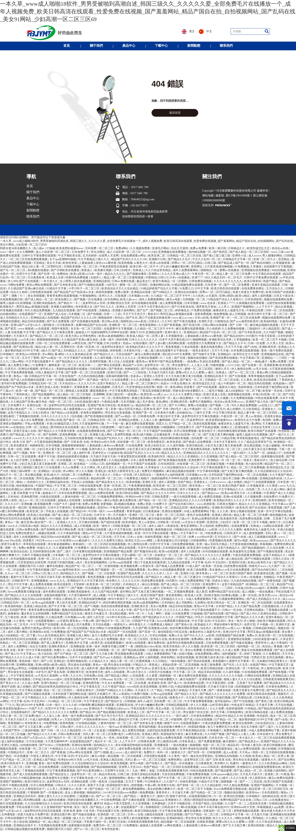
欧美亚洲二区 (157, 255)
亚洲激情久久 (174, 799)
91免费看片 (39, 365)
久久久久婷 (279, 427)
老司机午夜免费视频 (14, 383)
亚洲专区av (99, 452)
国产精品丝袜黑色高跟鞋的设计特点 (56, 686)
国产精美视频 (278, 672)
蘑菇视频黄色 (99, 390)
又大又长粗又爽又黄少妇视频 (184, 376)
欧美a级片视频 (142, 434)
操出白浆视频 (284, 306)
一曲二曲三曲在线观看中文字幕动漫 (165, 350)
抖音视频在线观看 (12, 310)
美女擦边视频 (34, 474)
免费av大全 (176, 635)
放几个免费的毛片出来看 (108, 635)
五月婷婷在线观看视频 (79, 438)
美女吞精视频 (36, 295)
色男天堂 (249, 624)
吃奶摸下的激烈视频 (61, 562)
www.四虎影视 (206, 503)
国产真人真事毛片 (53, 642)
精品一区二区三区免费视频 (248, 467)
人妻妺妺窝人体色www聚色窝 (98, 262)
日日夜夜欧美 (36, 277)
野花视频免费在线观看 (129, 653)
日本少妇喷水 (122, 270)
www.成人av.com (182, 317)
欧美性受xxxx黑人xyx (155, 394)
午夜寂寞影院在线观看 (114, 266)
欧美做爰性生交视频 (243, 551)
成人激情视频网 (253, 533)
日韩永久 (155, 321)
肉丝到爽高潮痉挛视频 (232, 430)
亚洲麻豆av (67, 788)
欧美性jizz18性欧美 (28, 354)
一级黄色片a (161, 474)
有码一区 (134, 613)
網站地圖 (208, 215)
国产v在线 (251, 346)
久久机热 (199, 295)
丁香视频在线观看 (28, 416)
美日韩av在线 (110, 321)
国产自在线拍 (258, 507)
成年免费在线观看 (54, 591)
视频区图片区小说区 (32, 566)
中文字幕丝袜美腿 (171, 810)
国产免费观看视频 (135, 518)
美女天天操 (54, 262)
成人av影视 (230, 752)
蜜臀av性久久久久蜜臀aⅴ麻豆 (195, 372)
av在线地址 (18, 427)
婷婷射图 (116, 350)
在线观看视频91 (45, 620)
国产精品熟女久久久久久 (72, 361)
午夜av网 (89, 620)
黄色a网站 (176, 387)
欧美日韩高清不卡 (13, 763)
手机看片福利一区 (96, 821)
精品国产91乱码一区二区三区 (218, 332)
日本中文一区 (103, 514)
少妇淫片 (226, 522)
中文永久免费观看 (113, 682)
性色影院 (284, 430)
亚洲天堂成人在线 (47, 387)
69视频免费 (198, 588)
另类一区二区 (95, 818)
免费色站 (63, 273)
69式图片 (251, 335)
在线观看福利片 (21, 712)
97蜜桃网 (33, 792)
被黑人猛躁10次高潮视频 (16, 303)
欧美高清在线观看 (266, 379)
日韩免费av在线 (94, 675)
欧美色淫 (242, 507)
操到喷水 (49, 325)
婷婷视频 (137, 785)
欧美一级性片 (102, 525)
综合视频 (77, 416)
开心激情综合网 (167, 741)
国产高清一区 (148, 631)
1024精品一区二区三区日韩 (64, 701)
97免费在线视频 (201, 310)
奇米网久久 (113, 580)
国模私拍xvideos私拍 (134, 321)
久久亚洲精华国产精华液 (57, 807)
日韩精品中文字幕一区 (237, 259)
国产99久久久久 (104, 306)
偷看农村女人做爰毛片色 (229, 310)
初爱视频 (106, 503)
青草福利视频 (148, 726)
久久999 (167, 321)
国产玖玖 (132, 317)
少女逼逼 (99, 730)
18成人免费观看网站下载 (200, 511)
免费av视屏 (122, 292)
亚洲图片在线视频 (113, 588)
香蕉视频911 (220, 661)
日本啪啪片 (7, 354)
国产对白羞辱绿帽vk (55, 657)
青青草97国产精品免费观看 (166, 361)
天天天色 (120, 536)
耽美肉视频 (125, 262)
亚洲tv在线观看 (233, 496)
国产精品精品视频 (134, 650)
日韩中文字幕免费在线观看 (39, 255)
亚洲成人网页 (151, 734)
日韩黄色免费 (147, 416)
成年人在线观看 (191, 551)
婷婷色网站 (168, 657)
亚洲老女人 (269, 409)
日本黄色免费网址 (277, 686)
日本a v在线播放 (180, 277)
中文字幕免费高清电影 (123, 390)
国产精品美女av (249, 741)
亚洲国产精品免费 (129, 573)
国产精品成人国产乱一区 (234, 262)
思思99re (103, 507)
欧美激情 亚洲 (157, 682)
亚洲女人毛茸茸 (126, 306)
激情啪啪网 (228, 766)
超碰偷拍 (14, 613)
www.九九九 (287, 485)
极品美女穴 (144, 281)
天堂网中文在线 (114, 770)
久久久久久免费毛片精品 (186, 394)
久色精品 (116, 657)
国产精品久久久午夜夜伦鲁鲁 (55, 332)
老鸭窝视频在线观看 (247, 810)
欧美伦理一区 (162, 398)
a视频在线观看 (46, 533)
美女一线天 (235, 620)
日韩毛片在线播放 (160, 672)
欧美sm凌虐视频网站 (112, 335)
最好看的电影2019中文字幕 (22, 350)
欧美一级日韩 (19, 507)
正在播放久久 (38, 460)
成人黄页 (201, 591)
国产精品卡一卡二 (70, 303)
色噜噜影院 (152, 807)
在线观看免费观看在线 (91, 430)
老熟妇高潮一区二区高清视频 (181, 664)
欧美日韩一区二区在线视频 (17, 478)
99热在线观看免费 (267, 398)
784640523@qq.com (143, 218)
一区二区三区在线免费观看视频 (28, 259)
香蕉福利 (79, 544)
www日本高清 (139, 598)
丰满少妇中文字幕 (169, 416)
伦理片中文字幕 (26, 273)
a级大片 (46, 350)
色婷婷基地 (245, 387)
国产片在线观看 (29, 281)
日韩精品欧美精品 (265, 628)
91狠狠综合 (222, 321)
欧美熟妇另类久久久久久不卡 (145, 346)
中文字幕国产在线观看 (78, 357)
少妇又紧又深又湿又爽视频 (144, 449)
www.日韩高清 (80, 478)
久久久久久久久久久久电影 (226, 675)
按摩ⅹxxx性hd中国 (200, 536)
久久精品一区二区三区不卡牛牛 (171, 295)
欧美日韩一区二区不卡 (144, 266)
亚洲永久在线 (159, 639)
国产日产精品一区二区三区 (124, 430)
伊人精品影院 (272, 328)
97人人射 (101, 777)
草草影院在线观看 (35, 544)
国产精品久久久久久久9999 (158, 493)
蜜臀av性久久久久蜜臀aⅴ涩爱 (235, 821)
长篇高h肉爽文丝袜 (131, 467)
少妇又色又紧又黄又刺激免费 (224, 445)
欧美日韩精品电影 (212, 668)
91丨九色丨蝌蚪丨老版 (156, 613)
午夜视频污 (214, 730)
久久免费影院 (272, 653)
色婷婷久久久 (36, 482)
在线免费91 (270, 496)
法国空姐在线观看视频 (281, 303)
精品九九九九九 (115, 273)
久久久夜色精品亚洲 (79, 354)
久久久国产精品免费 (105, 591)
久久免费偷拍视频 (233, 328)
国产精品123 (134, 588)
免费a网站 (198, 639)
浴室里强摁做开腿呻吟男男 (81, 679)
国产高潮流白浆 (23, 346)
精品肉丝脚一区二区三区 (152, 405)
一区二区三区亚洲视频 (25, 642)
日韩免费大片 (186, 427)
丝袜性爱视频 (154, 536)
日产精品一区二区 (180, 423)
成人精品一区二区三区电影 (74, 394)
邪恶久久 (161, 423)
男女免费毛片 (181, 365)
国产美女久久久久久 (283, 540)
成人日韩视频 (238, 314)
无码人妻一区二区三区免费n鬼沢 (21, 715)
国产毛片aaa (101, 657)
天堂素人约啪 (69, 489)
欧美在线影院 (63, 584)
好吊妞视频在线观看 (145, 303)
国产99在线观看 (87, 310)
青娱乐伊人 (261, 460)
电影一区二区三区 (61, 401)
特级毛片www (258, 566)
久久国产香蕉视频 (170, 325)
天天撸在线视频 (89, 522)
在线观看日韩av (93, 500)
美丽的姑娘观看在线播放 (72, 368)
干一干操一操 (115, 423)
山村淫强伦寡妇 (219, 704)
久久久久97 (12, 503)
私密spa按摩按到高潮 (205, 518)
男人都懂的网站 (272, 255)
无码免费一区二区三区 (205, 438)
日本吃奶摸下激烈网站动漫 (271, 387)
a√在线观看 (42, 328)
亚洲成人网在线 (222, 514)
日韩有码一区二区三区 (175, 588)
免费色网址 (222, 525)
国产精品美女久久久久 (110, 482)
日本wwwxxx (218, 482)
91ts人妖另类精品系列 (52, 635)
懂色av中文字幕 (92, 533)
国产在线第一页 (252, 365)
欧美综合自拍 (19, 551)
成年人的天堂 (96, 617)
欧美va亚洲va (78, 273)
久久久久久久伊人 (154, 573)
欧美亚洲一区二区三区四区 (170, 485)
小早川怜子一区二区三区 (84, 288)
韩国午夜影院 (60, 328)
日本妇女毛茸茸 (261, 427)
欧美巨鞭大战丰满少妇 (210, 657)
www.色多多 (208, 303)
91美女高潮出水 (181, 383)
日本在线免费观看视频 (73, 493)
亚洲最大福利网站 (62, 306)
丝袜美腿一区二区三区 (131, 441)
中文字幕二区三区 (66, 485)
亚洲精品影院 (102, 281)
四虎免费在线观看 (251, 518)
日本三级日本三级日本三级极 (222, 478)
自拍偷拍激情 (29, 745)
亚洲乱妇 (101, 471)
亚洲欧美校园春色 (45, 303)
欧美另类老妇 (172, 646)
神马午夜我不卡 (118, 598)
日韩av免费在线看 (123, 281)
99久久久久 (51, 489)
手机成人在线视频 (83, 482)
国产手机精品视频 (208, 427)
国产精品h (232, 613)
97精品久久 (140, 664)
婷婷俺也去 (182, 310)
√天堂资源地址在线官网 (140, 387)
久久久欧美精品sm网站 (273, 763)
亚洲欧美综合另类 (119, 303)
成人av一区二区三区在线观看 (38, 500)
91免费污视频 (140, 693)
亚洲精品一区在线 (50, 471)
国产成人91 (12, 653)
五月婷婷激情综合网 (43, 551)
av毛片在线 (260, 368)
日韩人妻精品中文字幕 (50, 372)
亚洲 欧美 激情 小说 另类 (79, 810)
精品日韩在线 (54, 438)
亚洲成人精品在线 (35, 606)
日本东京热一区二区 (222, 737)
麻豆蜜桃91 (230, 741)
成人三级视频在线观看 (263, 536)
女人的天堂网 (19, 460)
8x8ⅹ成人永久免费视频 (28, 419)
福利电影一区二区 (249, 646)
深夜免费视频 (203, 314)
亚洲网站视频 (25, 664)
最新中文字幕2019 (22, 577)
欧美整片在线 (93, 737)
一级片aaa (112, 726)
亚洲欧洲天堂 (140, 606)
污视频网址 (113, 730)
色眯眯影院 (132, 368)
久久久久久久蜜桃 (231, 529)
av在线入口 (266, 405)
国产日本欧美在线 (65, 284)
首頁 (66, 45)
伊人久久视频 (220, 398)
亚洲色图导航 (30, 496)
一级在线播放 (88, 489)
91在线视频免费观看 (173, 569)
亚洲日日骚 (114, 372)
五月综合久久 (275, 288)
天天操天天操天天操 (103, 456)
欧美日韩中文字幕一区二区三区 (268, 314)
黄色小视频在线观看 (243, 511)
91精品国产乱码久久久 (109, 438)
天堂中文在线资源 (149, 547)
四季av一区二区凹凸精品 (187, 262)
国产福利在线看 (111, 522)
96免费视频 (50, 723)
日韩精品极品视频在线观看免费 (25, 829)
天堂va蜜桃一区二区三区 (137, 555)
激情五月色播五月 (96, 613)
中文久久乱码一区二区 (207, 259)
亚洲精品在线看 (141, 292)
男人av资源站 (254, 416)
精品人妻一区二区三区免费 (233, 273)
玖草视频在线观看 (12, 693)
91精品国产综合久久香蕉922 (225, 299)
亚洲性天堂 (205, 321)
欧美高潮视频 (149, 686)
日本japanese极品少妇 (225, 774)
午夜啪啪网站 (89, 295)
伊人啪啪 (250, 620)
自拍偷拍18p (185, 412)
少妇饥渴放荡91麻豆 (87, 401)
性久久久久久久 (223, 818)
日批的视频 (116, 781)
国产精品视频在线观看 (112, 712)
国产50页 (288, 394)
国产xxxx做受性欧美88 (244, 321)
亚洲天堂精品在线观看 (266, 284)
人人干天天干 (265, 306)
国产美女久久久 (10, 682)
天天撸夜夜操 (271, 423)
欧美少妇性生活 (155, 445)
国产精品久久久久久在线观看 (24, 595)
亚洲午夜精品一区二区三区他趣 (61, 682)
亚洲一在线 (15, 449)
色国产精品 (270, 281)
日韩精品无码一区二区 (43, 383)
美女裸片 (288, 631)
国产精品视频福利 (254, 547)
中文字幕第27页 (250, 357)
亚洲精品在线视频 (227, 756)
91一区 (88, 730)
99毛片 (199, 617)
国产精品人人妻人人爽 (241, 734)
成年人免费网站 (18, 646)
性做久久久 (44, 547)
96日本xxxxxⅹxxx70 (49, 540)
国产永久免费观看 (58, 321)
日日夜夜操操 (151, 511)
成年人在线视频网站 (26, 536)
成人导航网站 (185, 602)
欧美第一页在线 (273, 390)
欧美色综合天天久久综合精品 (120, 288)
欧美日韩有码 (253, 281)
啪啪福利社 (94, 792)
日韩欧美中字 (21, 580)
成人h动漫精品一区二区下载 (243, 390)
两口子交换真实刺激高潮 (155, 317)
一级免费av (192, 361)
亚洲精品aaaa (155, 799)
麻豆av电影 (174, 299)
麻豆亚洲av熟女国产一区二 (18, 409)
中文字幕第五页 (279, 664)
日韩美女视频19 (227, 503)
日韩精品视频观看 (281, 372)
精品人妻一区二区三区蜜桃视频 (124, 277)
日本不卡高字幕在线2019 (154, 306)
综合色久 (206, 628)
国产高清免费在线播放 (224, 357)
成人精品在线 (235, 558)
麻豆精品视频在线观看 (264, 325)
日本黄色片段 (132, 350)
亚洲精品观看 (80, 781)
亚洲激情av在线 (158, 628)
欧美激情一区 (175, 650)
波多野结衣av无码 (94, 303)
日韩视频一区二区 (194, 299)
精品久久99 (235, 715)
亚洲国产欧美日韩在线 (102, 405)
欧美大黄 (6, 376)
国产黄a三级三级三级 (217, 255)
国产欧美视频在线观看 (99, 416)
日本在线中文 (266, 734)
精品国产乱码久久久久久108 (129, 259)
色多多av (136, 376)
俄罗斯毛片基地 (206, 306)
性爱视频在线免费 (221, 540)
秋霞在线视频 (186, 657)
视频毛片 (284, 693)
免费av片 (252, 635)
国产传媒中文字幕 (204, 354)
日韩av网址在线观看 (215, 325)
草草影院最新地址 (248, 438)
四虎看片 (190, 387)
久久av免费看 (71, 467)
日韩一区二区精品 (37, 427)
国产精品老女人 (60, 774)
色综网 (267, 419)
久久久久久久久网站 (177, 609)
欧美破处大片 (203, 624)
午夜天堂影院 (267, 335)
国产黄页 (11, 328)
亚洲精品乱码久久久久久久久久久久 (206, 452)
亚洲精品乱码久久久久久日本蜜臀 (190, 500)
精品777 (249, 482)
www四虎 (88, 569)
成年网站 (125, 591)
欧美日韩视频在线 (275, 745)
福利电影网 (177, 474)
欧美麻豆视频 (103, 270)
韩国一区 (163, 387)
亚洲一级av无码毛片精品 (126, 409)
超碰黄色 (196, 478)
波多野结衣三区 (194, 759)
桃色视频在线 (25, 485)
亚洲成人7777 (226, 303)
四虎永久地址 (221, 580)
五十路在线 (12, 617)
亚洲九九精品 (10, 745)
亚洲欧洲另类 (268, 346)
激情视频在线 (164, 529)
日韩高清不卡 (233, 533)
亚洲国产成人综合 (55, 314)
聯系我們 (226, 45)
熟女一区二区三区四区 (134, 639)
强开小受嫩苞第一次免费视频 (198, 489)
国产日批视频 (238, 376)
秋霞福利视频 (197, 726)
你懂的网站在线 (160, 284)
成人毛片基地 (146, 401)
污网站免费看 (16, 284)
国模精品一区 (209, 270)
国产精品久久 (154, 577)
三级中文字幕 (203, 412)
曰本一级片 (95, 273)
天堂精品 (39, 262)
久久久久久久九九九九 (228, 281)
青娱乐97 (153, 314)
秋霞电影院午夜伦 (172, 734)
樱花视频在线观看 (103, 704)
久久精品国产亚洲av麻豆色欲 (26, 288)
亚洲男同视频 (98, 361)
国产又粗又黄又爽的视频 (219, 434)
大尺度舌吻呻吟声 (80, 595)
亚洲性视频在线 (77, 661)
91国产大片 (60, 503)
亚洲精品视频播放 (80, 398)
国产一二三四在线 (135, 372)
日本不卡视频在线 (179, 803)
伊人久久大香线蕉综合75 (29, 788)
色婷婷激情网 (117, 449)
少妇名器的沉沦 (265, 723)
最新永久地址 (228, 387)
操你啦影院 (165, 631)
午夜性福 (254, 668)
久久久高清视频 (140, 379)
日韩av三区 (97, 463)
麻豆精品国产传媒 (238, 657)
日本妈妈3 (168, 558)
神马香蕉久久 (138, 624)
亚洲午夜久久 (173, 332)
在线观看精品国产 (81, 741)
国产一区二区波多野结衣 (189, 419)
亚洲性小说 (239, 255)
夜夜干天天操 (47, 456)
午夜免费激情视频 (140, 485)
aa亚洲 (213, 529)
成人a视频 (248, 591)
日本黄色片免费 (165, 412)
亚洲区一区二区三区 (142, 514)
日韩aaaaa (106, 679)
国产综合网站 (150, 368)
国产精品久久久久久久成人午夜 (112, 609)
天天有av (245, 752)
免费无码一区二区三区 (227, 449)
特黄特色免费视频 (77, 277)
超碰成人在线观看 (69, 500)
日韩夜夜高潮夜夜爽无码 (279, 679)
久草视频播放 (242, 339)
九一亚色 (109, 737)
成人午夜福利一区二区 (232, 383)
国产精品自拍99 (234, 335)
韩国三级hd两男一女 (24, 471)
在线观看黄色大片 (171, 368)
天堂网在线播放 (254, 609)
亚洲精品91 (224, 354)
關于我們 (96, 45)
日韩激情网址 (199, 540)
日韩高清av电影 (29, 525)
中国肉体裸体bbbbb (49, 409)
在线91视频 (186, 653)
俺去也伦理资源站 (202, 756)
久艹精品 (79, 460)
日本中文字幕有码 (225, 441)
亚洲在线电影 (141, 507)
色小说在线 (45, 653)
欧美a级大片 (52, 474)
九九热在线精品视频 (91, 376)
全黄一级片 (107, 339)
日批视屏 (121, 295)
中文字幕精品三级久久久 (94, 259)
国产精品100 (78, 511)
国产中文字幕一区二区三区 (65, 606)
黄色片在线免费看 (199, 514)
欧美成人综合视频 (39, 514)
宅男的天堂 (258, 657)
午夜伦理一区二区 (203, 273)
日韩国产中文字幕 (144, 620)
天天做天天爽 (181, 792)
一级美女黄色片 (200, 350)
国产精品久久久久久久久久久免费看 (208, 555)
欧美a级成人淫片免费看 (76, 624)
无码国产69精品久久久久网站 (115, 690)
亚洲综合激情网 (82, 745)
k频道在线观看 (154, 814)
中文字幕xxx (280, 503)
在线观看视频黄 (265, 482)
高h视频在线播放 (39, 270)
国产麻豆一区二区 (191, 379)
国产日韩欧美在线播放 (65, 270)
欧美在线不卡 (207, 430)
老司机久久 (47, 368)
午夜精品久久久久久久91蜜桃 (68, 748)
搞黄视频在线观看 (239, 394)
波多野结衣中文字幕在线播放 (201, 416)
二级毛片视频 (215, 390)
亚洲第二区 (65, 463)
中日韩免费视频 (111, 799)
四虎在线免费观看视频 (115, 606)
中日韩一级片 (97, 511)
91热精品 (251, 708)
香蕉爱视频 (275, 507)
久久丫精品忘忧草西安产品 (255, 441)
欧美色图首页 (157, 441)
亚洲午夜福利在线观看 (194, 748)
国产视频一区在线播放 (88, 299)
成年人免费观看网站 (186, 270)
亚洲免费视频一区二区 (73, 434)
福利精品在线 (271, 796)
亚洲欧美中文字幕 (77, 642)
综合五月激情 (38, 646)
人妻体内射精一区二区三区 (79, 496)
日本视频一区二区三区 (67, 555)
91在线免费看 (120, 379)
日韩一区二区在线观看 (280, 310)
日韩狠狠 (130, 701)
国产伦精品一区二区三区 (105, 788)
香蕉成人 (87, 270)
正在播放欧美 (162, 434)
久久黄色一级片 (23, 620)
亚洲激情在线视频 (239, 639)
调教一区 (30, 449)
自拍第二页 (68, 474)
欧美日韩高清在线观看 (225, 288)
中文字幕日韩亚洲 (225, 412)
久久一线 (173, 573)
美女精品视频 (253, 445)
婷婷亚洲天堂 (203, 777)
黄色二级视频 (63, 818)
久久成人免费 (231, 650)
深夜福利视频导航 (117, 376)
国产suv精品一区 (52, 357)
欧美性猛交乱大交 (204, 383)
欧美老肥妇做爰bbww (220, 419)
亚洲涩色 (213, 522)
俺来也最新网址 (200, 507)
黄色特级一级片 (29, 661)
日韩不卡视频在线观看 (36, 555)
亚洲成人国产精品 (45, 759)
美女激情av (216, 569)
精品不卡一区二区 (12, 474)
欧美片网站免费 (66, 529)
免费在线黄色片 (25, 533)
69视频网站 (168, 427)
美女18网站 (132, 438)
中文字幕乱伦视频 (31, 690)
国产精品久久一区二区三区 (47, 335)
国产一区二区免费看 (237, 284)
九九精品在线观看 (64, 310)
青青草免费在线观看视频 (63, 295)
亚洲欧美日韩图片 (223, 507)
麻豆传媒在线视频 (160, 518)
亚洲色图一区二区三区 (112, 814)
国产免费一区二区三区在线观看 (86, 372)
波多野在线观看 (143, 529)
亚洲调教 (273, 588)
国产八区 (46, 661)
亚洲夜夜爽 (271, 365)
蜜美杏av (141, 361)
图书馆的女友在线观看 (65, 427)
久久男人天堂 (276, 343)
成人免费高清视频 (210, 496)
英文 (188, 31)
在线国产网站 (259, 664)
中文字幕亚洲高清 (22, 675)
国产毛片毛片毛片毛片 (148, 609)
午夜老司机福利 (120, 507)
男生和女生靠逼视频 (118, 412)
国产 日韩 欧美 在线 (77, 441)
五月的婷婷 (90, 255)
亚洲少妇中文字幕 (234, 631)
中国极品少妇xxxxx (117, 708)
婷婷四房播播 (105, 292)
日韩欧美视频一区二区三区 (81, 266)
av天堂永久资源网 (194, 522)
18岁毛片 (112, 284)
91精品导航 (228, 438)
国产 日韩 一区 (239, 325)
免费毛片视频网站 (201, 401)
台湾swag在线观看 (121, 562)
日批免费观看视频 (183, 544)
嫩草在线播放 (56, 566)
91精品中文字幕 (56, 288)
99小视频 (56, 518)
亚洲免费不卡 (197, 460)
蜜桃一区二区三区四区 (134, 284)
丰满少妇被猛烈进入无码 (62, 423)
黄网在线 (127, 810)
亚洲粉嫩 (27, 503)
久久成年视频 (103, 357)
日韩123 (163, 277)
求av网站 (47, 354)
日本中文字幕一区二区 (154, 719)
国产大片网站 (178, 405)
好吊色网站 (111, 299)
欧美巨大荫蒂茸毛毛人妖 (124, 471)
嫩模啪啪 (165, 419)
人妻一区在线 (249, 595)
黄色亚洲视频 (96, 577)
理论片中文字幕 (18, 584)
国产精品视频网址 (44, 394)
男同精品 (258, 818)
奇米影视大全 (84, 306)
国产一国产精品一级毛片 (94, 379)
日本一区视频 (56, 379)
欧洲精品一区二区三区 (261, 584)
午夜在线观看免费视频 (247, 555)
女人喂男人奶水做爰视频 (76, 281)
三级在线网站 (150, 438)
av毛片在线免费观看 (237, 569)
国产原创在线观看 (199, 661)
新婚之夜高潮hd (142, 398)
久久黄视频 (254, 493)
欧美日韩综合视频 (128, 493)
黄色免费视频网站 (134, 788)
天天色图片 (120, 514)
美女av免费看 (159, 606)
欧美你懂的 (129, 522)
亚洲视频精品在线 (273, 354)
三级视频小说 (156, 650)
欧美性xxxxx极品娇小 (77, 540)
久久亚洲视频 (210, 456)
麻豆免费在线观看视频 (190, 328)
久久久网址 (88, 467)
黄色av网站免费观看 (39, 284)
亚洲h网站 (7, 467)
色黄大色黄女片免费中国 (248, 292)
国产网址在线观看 (110, 365)
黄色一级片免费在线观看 (277, 350)
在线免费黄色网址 (253, 288)
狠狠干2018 (137, 332)
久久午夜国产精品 (281, 474)
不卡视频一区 (265, 624)
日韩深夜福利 (98, 368)
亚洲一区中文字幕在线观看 (275, 511)
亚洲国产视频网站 (243, 306)
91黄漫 (285, 774)
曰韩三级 (211, 262)
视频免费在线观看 (110, 518)
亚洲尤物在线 (195, 445)
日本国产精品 (225, 606)
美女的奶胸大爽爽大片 (172, 726)
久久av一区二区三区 (18, 573)
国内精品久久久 (70, 573)
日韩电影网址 (235, 712)
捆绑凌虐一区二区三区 (63, 365)
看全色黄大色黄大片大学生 (278, 810)
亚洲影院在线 (125, 704)
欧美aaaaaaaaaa (259, 540)
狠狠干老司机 (178, 796)
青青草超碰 (134, 511)
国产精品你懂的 (261, 262)
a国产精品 (130, 796)
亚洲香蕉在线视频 (211, 679)
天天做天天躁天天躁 (161, 372)
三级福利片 (254, 328)
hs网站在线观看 (274, 525)
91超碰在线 (115, 452)
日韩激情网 (107, 427)
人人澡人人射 (149, 419)
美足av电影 (163, 708)
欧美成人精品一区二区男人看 (145, 335)
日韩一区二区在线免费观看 (53, 343)
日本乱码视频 (158, 635)
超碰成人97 (82, 332)
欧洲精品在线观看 (74, 577)
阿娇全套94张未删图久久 (189, 390)
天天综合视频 (101, 624)
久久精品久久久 (99, 661)
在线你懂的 (140, 343)
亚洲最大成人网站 (101, 434)
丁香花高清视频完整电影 (156, 390)
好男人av (57, 719)
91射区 (206, 398)
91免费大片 (286, 496)
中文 (205, 31)
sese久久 (13, 525)
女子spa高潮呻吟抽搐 (63, 259)
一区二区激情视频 (107, 566)
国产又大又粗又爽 (102, 653)
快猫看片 (67, 387)
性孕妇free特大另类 (103, 441)
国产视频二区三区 (162, 310)
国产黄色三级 (264, 701)
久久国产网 (140, 628)
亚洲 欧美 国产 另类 (156, 409)
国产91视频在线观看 (92, 284)
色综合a (119, 317)
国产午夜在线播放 (185, 321)
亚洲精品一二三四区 (275, 357)
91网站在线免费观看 (165, 379)
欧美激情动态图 (264, 573)
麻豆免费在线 (128, 500)
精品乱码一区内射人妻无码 (244, 745)
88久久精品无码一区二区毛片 (224, 277)
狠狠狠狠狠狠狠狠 (48, 339)
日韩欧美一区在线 (169, 522)
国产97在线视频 (98, 350)
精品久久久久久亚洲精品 (183, 456)
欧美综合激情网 (179, 639)
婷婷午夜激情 (34, 489)
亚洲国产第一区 (220, 317)
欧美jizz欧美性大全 (233, 493)
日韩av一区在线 (123, 474)
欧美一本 (82, 788)
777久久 (10, 704)
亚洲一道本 (93, 646)
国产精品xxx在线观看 (65, 412)
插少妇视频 (269, 748)
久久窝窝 (152, 675)
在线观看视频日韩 (12, 299)
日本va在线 (202, 317)
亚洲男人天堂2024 (130, 766)
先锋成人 (138, 270)
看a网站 (60, 354)
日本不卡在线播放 (81, 657)
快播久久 (227, 427)
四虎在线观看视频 (205, 423)
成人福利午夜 (82, 452)
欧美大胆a (72, 335)
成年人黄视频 (167, 482)
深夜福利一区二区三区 (217, 810)
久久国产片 (171, 781)
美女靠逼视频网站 (59, 544)
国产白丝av (143, 668)
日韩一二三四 (113, 314)
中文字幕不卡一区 (192, 533)
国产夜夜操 (116, 368)
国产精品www (211, 493)
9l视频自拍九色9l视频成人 (191, 529)
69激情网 (84, 704)
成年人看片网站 (18, 631)
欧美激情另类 (229, 518)
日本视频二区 (77, 314)
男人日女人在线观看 (122, 361)
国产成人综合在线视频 (198, 719)
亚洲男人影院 (9, 500)
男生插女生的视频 (79, 664)
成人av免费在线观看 (102, 493)
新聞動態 (193, 45)
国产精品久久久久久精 (249, 617)
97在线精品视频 (86, 723)
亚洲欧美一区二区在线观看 (255, 602)
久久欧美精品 (252, 409)
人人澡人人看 (200, 365)
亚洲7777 (198, 277)
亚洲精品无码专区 (25, 796)
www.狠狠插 (26, 328)
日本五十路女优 (284, 295)
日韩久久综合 (281, 558)
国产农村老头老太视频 (148, 723)
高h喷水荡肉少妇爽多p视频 (221, 595)
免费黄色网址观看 (235, 730)
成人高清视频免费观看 (81, 650)
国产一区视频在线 (52, 792)
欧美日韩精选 (44, 818)
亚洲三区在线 (118, 821)
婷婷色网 (122, 339)
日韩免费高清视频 (200, 281)
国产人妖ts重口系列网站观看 (167, 343)
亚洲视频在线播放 (84, 507)
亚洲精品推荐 (154, 332)
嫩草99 (98, 803)
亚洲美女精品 (273, 416)
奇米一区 (36, 452)
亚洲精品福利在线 (271, 478)
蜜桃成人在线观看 (77, 390)
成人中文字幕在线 (120, 529)
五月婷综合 (179, 708)
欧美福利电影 (269, 321)
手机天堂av (105, 489)
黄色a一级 (134, 777)
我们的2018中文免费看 (177, 354)
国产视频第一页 (105, 569)
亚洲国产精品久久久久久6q (278, 741)
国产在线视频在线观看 (85, 321)
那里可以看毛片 (11, 544)
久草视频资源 (282, 262)
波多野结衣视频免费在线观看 (132, 489)
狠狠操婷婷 (105, 317)
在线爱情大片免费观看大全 (204, 343)
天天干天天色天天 (134, 314)
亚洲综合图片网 (61, 814)
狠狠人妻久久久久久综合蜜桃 (243, 679)
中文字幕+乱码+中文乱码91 (209, 562)
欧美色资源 (70, 262)
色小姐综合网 (279, 460)
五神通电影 (159, 803)
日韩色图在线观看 (41, 292)
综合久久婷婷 (19, 292)
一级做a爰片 (260, 361)
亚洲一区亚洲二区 (88, 346)
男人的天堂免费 (67, 602)
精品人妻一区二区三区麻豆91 (141, 383)
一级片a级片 (124, 427)
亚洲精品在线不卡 (216, 376)
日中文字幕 (202, 288)
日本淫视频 (191, 303)
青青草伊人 (262, 642)
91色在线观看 (190, 346)
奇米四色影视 (110, 829)
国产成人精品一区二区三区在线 (72, 514)
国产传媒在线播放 (242, 642)
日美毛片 (11, 368)
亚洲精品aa (131, 657)
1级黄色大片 (176, 697)
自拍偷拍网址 (9, 314)
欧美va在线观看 (160, 262)
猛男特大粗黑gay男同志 (37, 628)
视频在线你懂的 (197, 357)
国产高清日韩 (192, 325)
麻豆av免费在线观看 (148, 354)
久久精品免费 (55, 617)
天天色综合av (68, 383)
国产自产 (143, 310)
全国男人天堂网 (109, 255)
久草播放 (256, 266)
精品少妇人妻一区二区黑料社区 (42, 266)
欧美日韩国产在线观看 (280, 292)
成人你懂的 (234, 409)
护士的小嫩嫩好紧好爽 (175, 266)
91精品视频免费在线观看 (188, 284)
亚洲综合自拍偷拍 (186, 292)
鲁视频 (247, 628)
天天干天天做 (234, 346)
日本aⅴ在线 (135, 536)
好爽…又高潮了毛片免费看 (245, 682)
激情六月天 (222, 368)
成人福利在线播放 (13, 741)
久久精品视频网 (100, 387)
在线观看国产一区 (31, 314)
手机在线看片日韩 (142, 708)
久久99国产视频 (273, 332)
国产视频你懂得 (137, 273)
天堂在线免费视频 (173, 774)
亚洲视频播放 (40, 580)
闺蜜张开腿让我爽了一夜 (118, 646)
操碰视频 (71, 379)
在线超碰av (280, 383)
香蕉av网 (262, 372)
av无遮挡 (212, 295)
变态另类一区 (34, 398)
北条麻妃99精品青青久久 (273, 661)
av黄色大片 (141, 262)
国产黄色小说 (184, 624)
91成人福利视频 (40, 719)
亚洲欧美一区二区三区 (123, 325)
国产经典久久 (155, 763)
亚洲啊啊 (98, 394)
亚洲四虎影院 (121, 398)
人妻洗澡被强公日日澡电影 (171, 540)
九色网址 (200, 602)
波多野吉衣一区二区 (157, 365)
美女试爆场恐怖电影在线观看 (134, 745)
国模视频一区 (168, 675)
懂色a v (21, 482)
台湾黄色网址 (88, 335)
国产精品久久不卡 (235, 343)
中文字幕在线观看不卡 (40, 361)
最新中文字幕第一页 (242, 661)
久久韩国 (245, 756)
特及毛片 (219, 409)
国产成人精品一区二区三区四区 (240, 456)
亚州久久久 (106, 295)
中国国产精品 (44, 485)
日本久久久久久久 (125, 357)
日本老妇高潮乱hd (12, 489)
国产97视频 (95, 343)
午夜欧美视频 (235, 463)
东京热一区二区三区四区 (87, 328)
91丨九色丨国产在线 (173, 357)
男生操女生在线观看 (21, 672)
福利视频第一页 (116, 463)
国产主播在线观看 (134, 799)
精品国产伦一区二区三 (279, 463)
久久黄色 (247, 379)
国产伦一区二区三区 (13, 270)
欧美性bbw (253, 792)
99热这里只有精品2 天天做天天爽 (186, 690)
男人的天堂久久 (107, 467)
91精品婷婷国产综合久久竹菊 (159, 288)
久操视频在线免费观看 (250, 303)
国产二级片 (64, 551)
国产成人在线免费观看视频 (30, 774)
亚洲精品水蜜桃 (128, 419)
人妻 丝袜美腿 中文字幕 (20, 332)
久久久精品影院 (71, 730)
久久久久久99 (87, 383)
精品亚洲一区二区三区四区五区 (269, 788)
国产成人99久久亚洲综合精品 (259, 613)
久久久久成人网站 (274, 489)
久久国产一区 (257, 452)
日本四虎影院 (254, 299)
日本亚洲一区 (214, 284)
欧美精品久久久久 (137, 635)
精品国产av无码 (133, 365)
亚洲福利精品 (175, 818)
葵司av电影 (241, 540)
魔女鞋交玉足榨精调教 (35, 613)
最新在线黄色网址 (212, 346)
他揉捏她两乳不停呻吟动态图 (110, 332)
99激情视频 (217, 365)
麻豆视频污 (40, 518)
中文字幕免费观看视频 (19, 372)
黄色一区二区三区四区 (171, 514)
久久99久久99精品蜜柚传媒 (24, 777)
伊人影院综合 (143, 474)
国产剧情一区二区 (188, 785)
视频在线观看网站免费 (278, 299)
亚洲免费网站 (58, 697)
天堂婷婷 (79, 584)
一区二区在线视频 (60, 460)
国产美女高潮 (57, 672)
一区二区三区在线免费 (246, 317)
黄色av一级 (20, 376)
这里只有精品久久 (109, 383)
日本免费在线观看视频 (245, 350)
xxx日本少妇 (27, 339)
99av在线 (16, 540)
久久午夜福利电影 (69, 533)
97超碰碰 (196, 613)
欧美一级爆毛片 (216, 639)
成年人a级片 (157, 525)
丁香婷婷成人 (287, 379)
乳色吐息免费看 (210, 361)
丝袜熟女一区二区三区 (169, 555)
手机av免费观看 (35, 423)
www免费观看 (116, 511)
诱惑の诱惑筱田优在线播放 (201, 799)
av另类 (64, 675)
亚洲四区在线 (237, 562)
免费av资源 (144, 503)
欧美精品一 (81, 463)
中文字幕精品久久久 (232, 489)
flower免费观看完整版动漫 (24, 591)
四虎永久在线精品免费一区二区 (124, 558)
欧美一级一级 (25, 390)
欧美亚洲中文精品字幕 (201, 547)
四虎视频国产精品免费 (118, 551)
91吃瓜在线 (180, 631)
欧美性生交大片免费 (247, 354)
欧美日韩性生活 (35, 781)
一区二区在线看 (15, 569)
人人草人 (224, 306)
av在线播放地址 (279, 799)
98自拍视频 (278, 270)
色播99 (234, 763)
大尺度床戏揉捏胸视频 (219, 266)
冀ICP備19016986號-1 (239, 215)
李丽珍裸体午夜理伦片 (228, 624)
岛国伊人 (96, 277)
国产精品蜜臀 (224, 770)
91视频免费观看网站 (111, 496)
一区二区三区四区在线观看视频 (106, 544)
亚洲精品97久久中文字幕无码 (86, 580)
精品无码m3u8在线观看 (56, 536)
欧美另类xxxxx (234, 401)
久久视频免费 (253, 496)
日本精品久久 (132, 584)
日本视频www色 (139, 295)
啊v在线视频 (250, 478)
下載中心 (161, 45)
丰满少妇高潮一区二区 (267, 394)
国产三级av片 (182, 518)
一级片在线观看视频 (147, 427)
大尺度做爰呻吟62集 (92, 423)
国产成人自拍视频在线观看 (28, 379)
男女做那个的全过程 (196, 712)
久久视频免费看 (97, 460)
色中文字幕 (218, 712)
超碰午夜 (75, 503)
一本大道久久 (50, 281)
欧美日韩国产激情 (153, 595)
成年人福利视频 (262, 295)
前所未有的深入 (198, 708)
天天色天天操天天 (16, 719)
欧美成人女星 (56, 277)
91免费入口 (186, 288)
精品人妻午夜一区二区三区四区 (258, 412)
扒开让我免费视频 (185, 430)
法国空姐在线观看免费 (161, 730)
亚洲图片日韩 (158, 259)
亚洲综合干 (96, 708)
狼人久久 (53, 573)
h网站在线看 (243, 818)
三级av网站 (17, 361)
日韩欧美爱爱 (161, 496)
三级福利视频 (31, 730)
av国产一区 (51, 726)
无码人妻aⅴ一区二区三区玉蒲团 (146, 759)
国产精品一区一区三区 (49, 390)
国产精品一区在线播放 (14, 756)
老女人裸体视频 (75, 792)
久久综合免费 (276, 547)
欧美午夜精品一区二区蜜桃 (170, 281)
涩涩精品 (284, 259)
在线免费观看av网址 (134, 255)
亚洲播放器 (77, 646)
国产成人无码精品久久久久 (69, 350)
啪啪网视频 (200, 339)
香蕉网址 (197, 266)
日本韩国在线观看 (174, 547)
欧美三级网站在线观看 (92, 529)
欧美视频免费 (43, 503)
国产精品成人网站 (117, 675)
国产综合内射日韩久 (182, 503)
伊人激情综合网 (241, 368)
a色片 (79, 562)
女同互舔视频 (275, 657)
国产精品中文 (114, 701)
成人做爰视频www (75, 409)
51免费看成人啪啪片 (137, 478)
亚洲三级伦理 (115, 394)
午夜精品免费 (255, 310)
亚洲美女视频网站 (92, 412)
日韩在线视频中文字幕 (219, 617)
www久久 (19, 438)
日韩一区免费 (257, 343)
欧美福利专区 (157, 456)
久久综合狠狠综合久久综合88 (180, 467)
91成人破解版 (272, 445)
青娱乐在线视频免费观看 (257, 650)
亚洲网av (154, 273)
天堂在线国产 (125, 354)
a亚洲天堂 (45, 639)
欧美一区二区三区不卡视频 (270, 339)
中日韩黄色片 (153, 781)
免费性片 (150, 752)
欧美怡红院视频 (234, 796)
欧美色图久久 (64, 299)
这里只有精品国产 (233, 584)
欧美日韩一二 (88, 365)
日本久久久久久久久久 (143, 339)
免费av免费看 (278, 361)
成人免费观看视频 (171, 303)
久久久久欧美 (239, 777)
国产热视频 (94, 314)
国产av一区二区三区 (242, 372)
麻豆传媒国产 (189, 679)
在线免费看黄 (172, 449)
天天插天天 (20, 335)
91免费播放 (242, 266)
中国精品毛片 (17, 752)
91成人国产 (193, 566)
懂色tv (175, 533)
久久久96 (76, 675)
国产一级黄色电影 (270, 580)
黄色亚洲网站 (189, 525)
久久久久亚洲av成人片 (176, 273)
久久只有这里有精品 (158, 270)
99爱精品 (151, 277)
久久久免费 (217, 708)
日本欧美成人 (263, 697)
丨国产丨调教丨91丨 (13, 295)
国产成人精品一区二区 (39, 299)
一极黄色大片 (248, 763)
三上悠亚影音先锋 (255, 803)
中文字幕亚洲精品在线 (191, 730)
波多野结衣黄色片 (113, 346)
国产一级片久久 (280, 434)
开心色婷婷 (213, 328)
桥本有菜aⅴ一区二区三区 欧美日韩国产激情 (217, 485)
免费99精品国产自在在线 (92, 325)
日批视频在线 (271, 606)
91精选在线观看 (50, 496)
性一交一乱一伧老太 (239, 460)
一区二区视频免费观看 (131, 569)
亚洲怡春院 (7, 416)
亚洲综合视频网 (148, 357)
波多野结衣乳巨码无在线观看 (67, 405)
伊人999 (13, 281)
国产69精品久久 (163, 292)
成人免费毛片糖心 (19, 365)
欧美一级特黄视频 (55, 398)
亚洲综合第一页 (37, 405)
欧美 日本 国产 (23, 441)
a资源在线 (172, 525)
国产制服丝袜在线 (146, 551)
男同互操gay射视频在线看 (33, 306)
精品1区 (5, 580)
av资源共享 (147, 566)
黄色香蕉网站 (148, 325)
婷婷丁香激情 (253, 653)
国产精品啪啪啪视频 (104, 766)
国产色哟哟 (50, 434)
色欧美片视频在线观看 (271, 620)
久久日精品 (159, 661)
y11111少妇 (233, 365)
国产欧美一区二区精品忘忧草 (170, 507)
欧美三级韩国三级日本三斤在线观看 (38, 467)
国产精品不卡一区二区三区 (113, 620)
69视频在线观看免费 (42, 668)
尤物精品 (105, 310)
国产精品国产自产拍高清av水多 (74, 292)
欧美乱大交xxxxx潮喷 (139, 540)
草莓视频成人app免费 (271, 807)
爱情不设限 (8, 686)
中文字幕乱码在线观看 (267, 273)
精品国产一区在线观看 (123, 631)
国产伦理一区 (47, 273)
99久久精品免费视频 (38, 310)
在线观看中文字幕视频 (278, 266)
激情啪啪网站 (118, 777)
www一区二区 (102, 398)
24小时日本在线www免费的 (123, 617)
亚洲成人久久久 (67, 522)
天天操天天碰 (195, 697)
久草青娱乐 (152, 467)
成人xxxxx (254, 255)
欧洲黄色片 (7, 306)
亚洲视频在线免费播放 (255, 270)
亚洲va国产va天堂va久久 (26, 325)
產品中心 (128, 45)
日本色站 (14, 496)
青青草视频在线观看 (261, 376)
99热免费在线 (214, 533)
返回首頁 (175, 112)
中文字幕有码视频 (208, 471)
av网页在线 (79, 343)
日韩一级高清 (99, 781)
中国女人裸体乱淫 (65, 598)
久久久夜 (223, 511)
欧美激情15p (126, 405)
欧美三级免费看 (197, 569)
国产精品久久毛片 (179, 259)
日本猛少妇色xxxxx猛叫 (250, 588)
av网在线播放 (173, 825)
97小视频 (81, 449)
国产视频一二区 (220, 405)
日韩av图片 (67, 726)
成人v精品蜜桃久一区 (186, 398)
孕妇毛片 (176, 409)
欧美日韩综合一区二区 (222, 602)
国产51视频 (20, 452)
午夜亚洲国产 (286, 577)
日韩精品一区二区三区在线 (184, 255)
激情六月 (275, 522)
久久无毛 (242, 664)
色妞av (127, 343)
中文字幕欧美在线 (70, 255)
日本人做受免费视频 (143, 460)
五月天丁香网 (31, 357)
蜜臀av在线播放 (230, 270)
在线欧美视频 (206, 821)
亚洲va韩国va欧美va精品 (235, 295)
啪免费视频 (221, 314)
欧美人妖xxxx (129, 299)
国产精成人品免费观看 (197, 441)
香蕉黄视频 (172, 346)
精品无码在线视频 (33, 321)
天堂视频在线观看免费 (52, 825)
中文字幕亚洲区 (216, 682)
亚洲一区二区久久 (265, 259)
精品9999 (221, 715)
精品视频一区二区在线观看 (125, 756)
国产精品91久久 (104, 354)
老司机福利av (223, 701)
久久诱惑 (272, 485)
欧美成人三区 (137, 712)
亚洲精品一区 (216, 460)
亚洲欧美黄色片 (58, 646)
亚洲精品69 (191, 332)
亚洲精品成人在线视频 (45, 317)
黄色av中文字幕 (204, 606)
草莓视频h (266, 544)
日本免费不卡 (17, 405)
